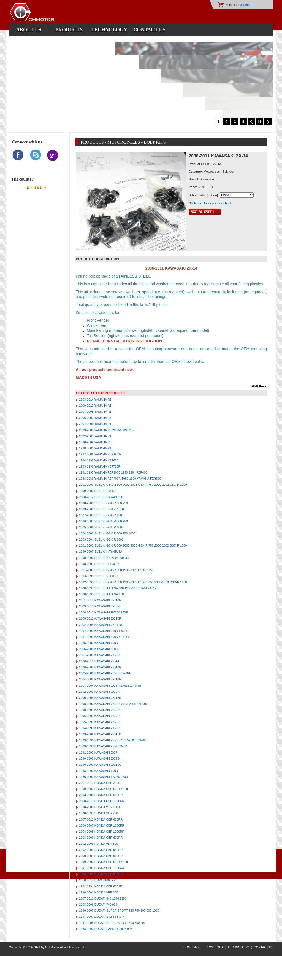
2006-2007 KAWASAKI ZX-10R (99, 667)
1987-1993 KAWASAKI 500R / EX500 (104, 637)
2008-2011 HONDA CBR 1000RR (101, 801)
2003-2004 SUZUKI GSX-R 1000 (100, 539)
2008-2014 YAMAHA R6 (95, 399)
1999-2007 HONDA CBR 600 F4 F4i (103, 789)
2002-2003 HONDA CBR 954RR (100, 849)
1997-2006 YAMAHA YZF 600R (99, 454)
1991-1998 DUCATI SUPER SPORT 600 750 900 (112, 922)
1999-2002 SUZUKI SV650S (97, 491)
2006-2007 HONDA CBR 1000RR (101, 825)
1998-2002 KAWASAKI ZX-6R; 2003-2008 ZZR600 (113, 703)
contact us (150, 29)
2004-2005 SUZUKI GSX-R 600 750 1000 (106, 533)
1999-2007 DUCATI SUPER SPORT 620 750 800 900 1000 (118, 910)
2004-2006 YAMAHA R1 (95, 423)
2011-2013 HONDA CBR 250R (99, 782)
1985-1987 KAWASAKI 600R (98, 643)
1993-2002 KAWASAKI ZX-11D (99, 734)
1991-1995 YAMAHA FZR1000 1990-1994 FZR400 (112, 472)
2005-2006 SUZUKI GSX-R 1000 (100, 527)
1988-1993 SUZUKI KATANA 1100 (101, 594)
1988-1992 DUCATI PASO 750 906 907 (105, 928)
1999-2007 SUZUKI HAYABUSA (100, 551)
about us (28, 29)
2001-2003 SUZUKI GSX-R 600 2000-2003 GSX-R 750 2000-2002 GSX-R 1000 (132, 484)
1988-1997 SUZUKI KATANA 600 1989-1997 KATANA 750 (117, 588)
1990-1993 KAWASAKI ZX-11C (99, 764)
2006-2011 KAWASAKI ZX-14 (98, 661)
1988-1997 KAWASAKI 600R (98, 770)
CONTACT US (263, 947)
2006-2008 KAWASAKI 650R (98, 649)
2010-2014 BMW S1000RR (97, 880)
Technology (109, 29)
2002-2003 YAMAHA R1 (95, 436)
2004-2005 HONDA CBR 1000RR (101, 831)
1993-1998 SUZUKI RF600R (98, 576)
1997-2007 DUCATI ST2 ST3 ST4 (101, 916)
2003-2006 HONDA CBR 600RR (100, 795)
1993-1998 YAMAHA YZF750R (99, 466)
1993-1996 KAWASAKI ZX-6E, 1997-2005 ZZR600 (112, 740)
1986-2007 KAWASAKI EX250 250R (103, 776)
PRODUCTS (214, 947)
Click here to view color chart (210, 203)
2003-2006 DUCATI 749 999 (97, 904)
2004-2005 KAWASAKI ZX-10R (99, 679)
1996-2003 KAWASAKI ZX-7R (99, 716)
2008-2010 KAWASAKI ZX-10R (99, 618)
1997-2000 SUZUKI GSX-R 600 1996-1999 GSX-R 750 (115, 570)
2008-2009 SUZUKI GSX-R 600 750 (103, 503)
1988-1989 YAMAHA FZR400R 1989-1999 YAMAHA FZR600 (119, 478)
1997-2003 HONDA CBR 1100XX (101, 868)
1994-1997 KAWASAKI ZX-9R (99, 728)
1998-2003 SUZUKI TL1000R (98, 564)
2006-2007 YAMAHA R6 (95, 417)
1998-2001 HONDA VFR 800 (98, 892)
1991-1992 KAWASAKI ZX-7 (97, 752)
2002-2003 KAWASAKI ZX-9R (99, 691)
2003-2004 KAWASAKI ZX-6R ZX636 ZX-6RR (109, 685)
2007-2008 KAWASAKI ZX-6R (99, 655)
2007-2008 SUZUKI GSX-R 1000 (100, 515)
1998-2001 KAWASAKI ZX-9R (99, 709)
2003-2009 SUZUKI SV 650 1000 (101, 509)
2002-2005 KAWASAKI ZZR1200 (100, 624)
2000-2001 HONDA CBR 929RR (100, 855)
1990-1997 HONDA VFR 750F (99, 813)
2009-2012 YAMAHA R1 (95, 405)
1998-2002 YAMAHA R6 (95, 442)
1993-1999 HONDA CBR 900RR (100, 874)
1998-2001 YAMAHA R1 (95, 448)
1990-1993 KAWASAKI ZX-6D (99, 758)
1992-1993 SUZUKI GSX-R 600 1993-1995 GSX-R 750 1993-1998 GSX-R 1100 (132, 582)
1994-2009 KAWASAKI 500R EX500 (103, 630)
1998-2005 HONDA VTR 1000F (99, 807)
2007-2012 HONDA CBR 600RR (100, 819)
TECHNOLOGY (238, 947)
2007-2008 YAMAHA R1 (95, 411)
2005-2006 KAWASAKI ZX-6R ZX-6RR (104, 673)
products (69, 29)
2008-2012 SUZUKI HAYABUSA (100, 497)
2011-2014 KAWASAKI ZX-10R (99, 600)
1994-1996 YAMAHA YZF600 (98, 460)
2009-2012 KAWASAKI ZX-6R (99, 606)
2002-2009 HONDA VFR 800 (98, 843)
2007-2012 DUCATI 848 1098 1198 (102, 898)
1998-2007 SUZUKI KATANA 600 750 (104, 558)
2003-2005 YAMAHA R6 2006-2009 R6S (106, 430)
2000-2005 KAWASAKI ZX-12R (99, 697)
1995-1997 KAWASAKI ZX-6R (99, 722)
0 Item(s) (246, 4)
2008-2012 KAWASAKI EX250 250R (103, 612)
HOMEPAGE (192, 947)
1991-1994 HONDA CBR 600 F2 (100, 886)
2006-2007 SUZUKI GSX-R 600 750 (103, 521)
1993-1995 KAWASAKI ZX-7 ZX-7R (102, 746)
